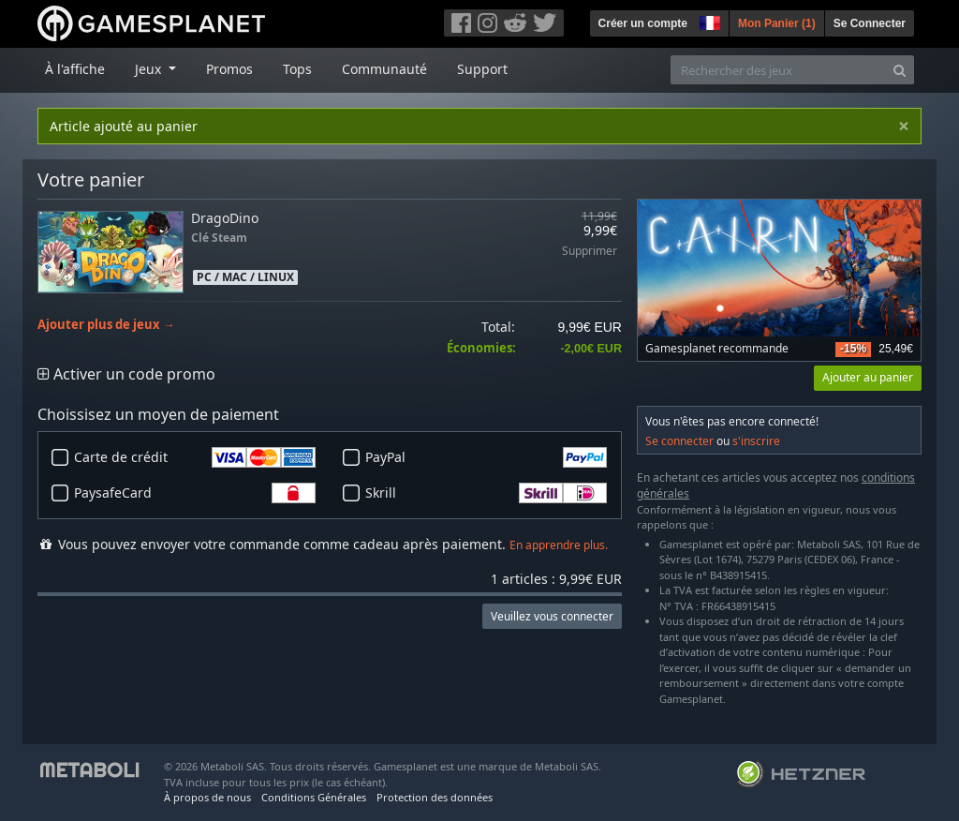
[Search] (899, 69)
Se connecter (679, 441)
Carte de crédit (195, 457)
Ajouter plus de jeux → (106, 325)
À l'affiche (75, 69)
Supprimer (589, 252)
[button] (708, 20)
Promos (229, 69)
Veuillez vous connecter (552, 616)
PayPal (486, 457)
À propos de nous (207, 797)
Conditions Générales (313, 797)
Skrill (486, 493)
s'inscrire (756, 441)
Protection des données (434, 797)
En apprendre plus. (558, 545)
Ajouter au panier (867, 377)
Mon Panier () (777, 23)
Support (482, 69)
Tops (297, 69)
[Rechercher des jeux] (778, 69)
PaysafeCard (195, 493)
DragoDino (224, 218)
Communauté (384, 69)
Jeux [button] (150, 69)
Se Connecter (870, 23)
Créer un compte (642, 23)
